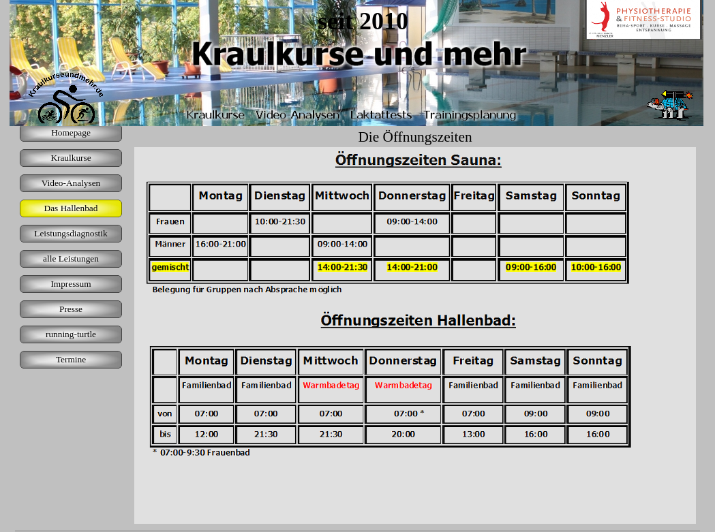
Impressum (70, 284)
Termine (71, 359)
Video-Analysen (71, 183)
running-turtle (71, 334)
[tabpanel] (415, 335)
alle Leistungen (71, 258)
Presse (70, 309)
